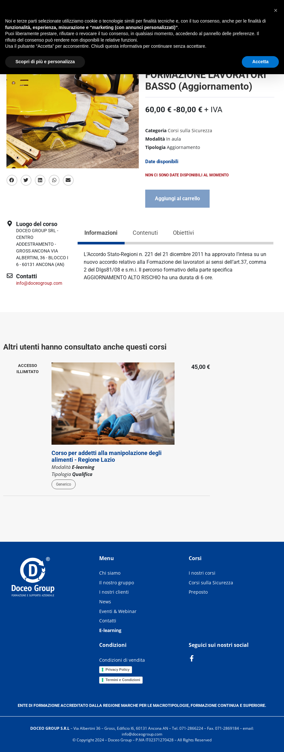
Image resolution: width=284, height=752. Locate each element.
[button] (11, 180)
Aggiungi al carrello (177, 198)
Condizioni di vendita (122, 660)
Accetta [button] (260, 61)
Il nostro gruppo (116, 582)
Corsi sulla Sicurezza (190, 130)
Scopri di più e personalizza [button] (45, 61)
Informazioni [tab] (101, 232)
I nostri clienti (114, 592)
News (105, 602)
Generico (63, 484)
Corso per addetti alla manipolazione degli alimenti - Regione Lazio (107, 456)
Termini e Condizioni (123, 680)
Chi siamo (109, 573)
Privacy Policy (118, 669)
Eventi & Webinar (118, 611)
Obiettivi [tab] (183, 232)
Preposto (198, 592)
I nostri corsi (202, 573)
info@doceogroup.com (39, 283)
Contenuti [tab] (145, 232)
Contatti (107, 621)
